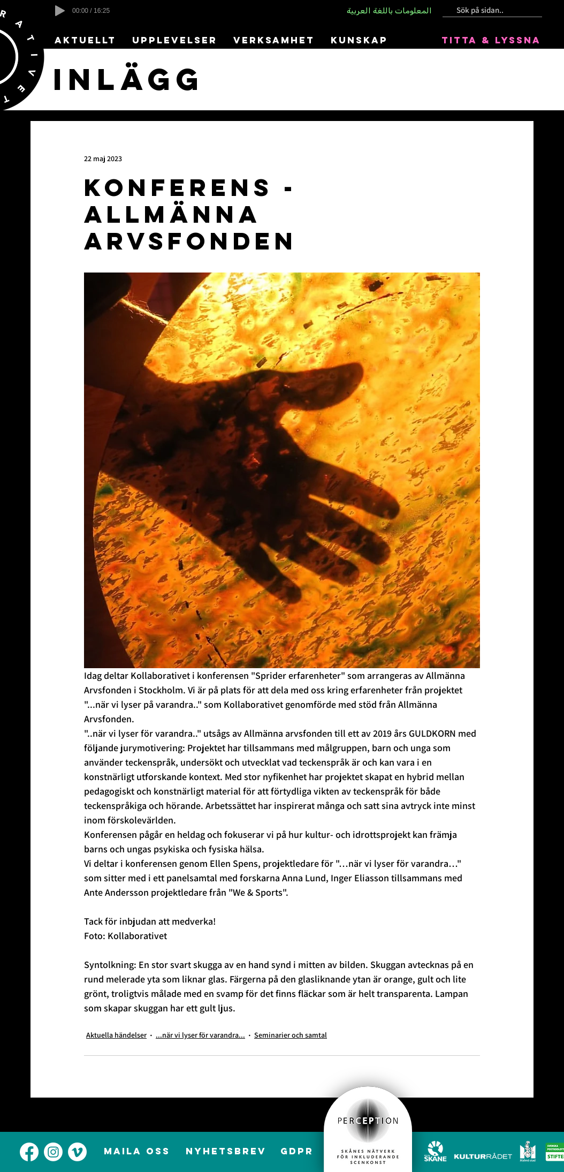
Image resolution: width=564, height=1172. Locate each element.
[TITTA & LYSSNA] (492, 40)
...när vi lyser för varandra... (200, 1035)
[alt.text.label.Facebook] (29, 1152)
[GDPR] (298, 1151)
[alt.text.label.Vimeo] (77, 1152)
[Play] (60, 10)
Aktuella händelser (116, 1035)
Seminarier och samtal (290, 1035)
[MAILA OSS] (137, 1151)
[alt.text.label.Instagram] (53, 1152)
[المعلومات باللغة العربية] (390, 11)
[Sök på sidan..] (488, 10)
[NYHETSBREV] (227, 1151)
